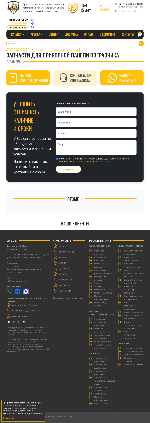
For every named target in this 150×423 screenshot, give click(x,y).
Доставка (71, 34)
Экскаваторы (100, 319)
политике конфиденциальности (17, 410)
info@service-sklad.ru (129, 11)
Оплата (88, 34)
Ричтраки (98, 260)
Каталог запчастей (103, 403)
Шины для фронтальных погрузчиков (130, 305)
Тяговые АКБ (100, 393)
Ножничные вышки (103, 289)
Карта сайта (65, 291)
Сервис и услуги (67, 251)
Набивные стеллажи (133, 354)
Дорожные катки (102, 335)
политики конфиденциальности (87, 161)
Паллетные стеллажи (133, 364)
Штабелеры (100, 257)
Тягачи (97, 283)
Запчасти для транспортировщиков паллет (104, 380)
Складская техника (99, 246)
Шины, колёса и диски (130, 246)
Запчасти (93, 353)
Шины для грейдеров (134, 312)
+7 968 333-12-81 (18, 23)
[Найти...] (75, 43)
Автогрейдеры (101, 338)
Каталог (63, 246)
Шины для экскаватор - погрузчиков (130, 289)
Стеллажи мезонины (133, 351)
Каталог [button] (16, 34)
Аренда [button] (35, 34)
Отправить (68, 169)
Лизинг (54, 34)
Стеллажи (123, 343)
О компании (107, 34)
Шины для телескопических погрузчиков (132, 325)
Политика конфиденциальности (68, 298)
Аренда (62, 257)
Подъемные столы (103, 292)
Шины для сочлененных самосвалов (130, 334)
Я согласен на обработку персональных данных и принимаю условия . (94, 160)
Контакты (127, 34)
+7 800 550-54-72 (17, 20)
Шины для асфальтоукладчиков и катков (134, 273)
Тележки (98, 286)
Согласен (8, 418)
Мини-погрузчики (102, 341)
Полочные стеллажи (133, 348)
